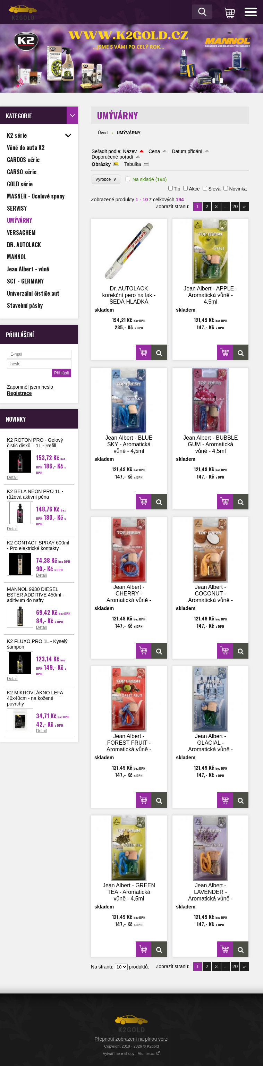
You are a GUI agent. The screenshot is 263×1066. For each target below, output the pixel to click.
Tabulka (132, 164)
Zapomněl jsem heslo (30, 387)
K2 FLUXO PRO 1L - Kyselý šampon (37, 644)
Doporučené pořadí (112, 157)
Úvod (103, 132)
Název (130, 151)
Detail (12, 477)
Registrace (19, 393)
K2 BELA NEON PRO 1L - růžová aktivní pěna (35, 494)
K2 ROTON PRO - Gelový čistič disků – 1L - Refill (35, 442)
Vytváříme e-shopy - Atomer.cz (131, 1053)
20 (235, 206)
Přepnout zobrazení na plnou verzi (131, 1039)
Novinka (238, 189)
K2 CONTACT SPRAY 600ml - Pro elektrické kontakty (38, 545)
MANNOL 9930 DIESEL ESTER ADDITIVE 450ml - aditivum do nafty (35, 594)
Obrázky (101, 164)
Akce (194, 189)
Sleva (214, 189)
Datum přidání (187, 151)
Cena (154, 151)
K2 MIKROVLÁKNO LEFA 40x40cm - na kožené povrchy (35, 698)
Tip (177, 189)
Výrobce (106, 179)
